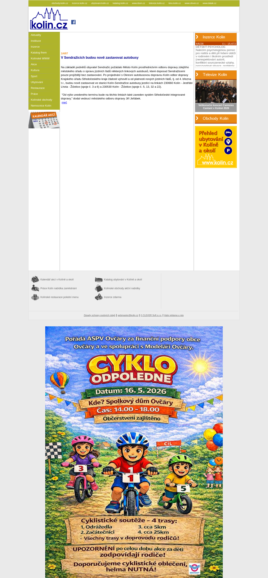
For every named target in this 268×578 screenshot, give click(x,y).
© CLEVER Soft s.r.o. (151, 315)
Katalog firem (39, 52)
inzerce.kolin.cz (80, 3)
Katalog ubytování (123, 279)
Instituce (36, 40)
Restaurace (38, 88)
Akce (34, 64)
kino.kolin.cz (175, 3)
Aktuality (36, 34)
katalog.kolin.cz (121, 3)
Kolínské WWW (40, 58)
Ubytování (37, 82)
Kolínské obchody (41, 99)
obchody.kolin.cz (60, 3)
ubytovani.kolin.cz (100, 3)
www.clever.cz (192, 3)
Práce (34, 93)
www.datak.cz (209, 3)
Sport (34, 76)
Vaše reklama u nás (174, 315)
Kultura (35, 70)
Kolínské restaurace (59, 297)
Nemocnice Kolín (41, 105)
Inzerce (35, 46)
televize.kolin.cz (157, 3)
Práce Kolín (58, 288)
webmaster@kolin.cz (128, 315)
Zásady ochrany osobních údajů (99, 315)
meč (64, 102)
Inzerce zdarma (112, 297)
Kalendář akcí (57, 279)
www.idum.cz (139, 3)
